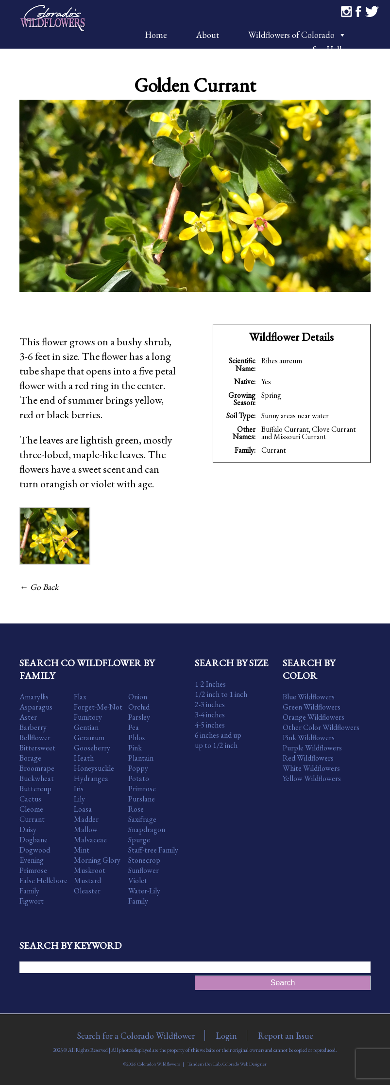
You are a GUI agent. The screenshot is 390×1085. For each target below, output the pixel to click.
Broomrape (36, 768)
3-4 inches (210, 715)
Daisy (27, 829)
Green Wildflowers (311, 707)
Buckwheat (36, 778)
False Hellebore (43, 880)
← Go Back (38, 586)
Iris (79, 788)
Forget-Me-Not (98, 707)
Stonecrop (144, 860)
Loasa (83, 809)
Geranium (89, 737)
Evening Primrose (33, 865)
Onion (137, 697)
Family (29, 891)
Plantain (140, 758)
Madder (86, 819)
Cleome (31, 809)
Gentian (86, 727)
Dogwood (34, 850)
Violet (137, 880)
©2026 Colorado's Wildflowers (151, 1064)
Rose (136, 809)
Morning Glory (97, 860)
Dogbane (33, 840)
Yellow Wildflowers (312, 778)
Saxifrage (142, 819)
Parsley (139, 717)
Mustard (87, 880)
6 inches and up (218, 735)
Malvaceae (90, 840)
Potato (138, 778)
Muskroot (89, 870)
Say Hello (329, 49)
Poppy (138, 768)
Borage (30, 758)
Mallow (86, 829)
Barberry (33, 727)
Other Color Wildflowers (321, 727)
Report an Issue (285, 1035)
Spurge (139, 840)
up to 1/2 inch (216, 745)
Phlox (136, 737)
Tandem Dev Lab (203, 1064)
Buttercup (35, 788)
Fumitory (88, 717)
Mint (81, 850)
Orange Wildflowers (313, 717)
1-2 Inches (210, 684)
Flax (80, 697)
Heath (84, 758)
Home (156, 34)
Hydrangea (91, 778)
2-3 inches (210, 704)
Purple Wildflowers (312, 748)
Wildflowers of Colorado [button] (297, 34)
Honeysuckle (94, 768)
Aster (28, 717)
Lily (79, 799)
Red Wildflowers (308, 758)
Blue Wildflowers (309, 697)
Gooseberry (92, 748)
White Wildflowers (311, 768)
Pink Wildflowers (309, 737)
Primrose (142, 788)
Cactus (30, 799)
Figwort (31, 901)
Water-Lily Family (144, 896)
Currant (273, 450)
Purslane (141, 799)
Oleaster (87, 891)
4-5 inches (210, 725)
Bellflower (35, 737)
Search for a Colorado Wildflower (136, 1035)
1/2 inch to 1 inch (221, 694)
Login (226, 1035)
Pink (135, 748)
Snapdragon (146, 829)
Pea (133, 727)
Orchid (139, 707)
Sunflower (143, 870)
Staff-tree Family (153, 850)
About (207, 34)
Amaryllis (34, 697)
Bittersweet (37, 748)
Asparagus (35, 707)
